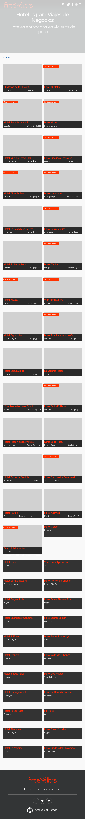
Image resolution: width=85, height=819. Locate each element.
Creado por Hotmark (42, 810)
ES (78, 4)
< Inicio (6, 57)
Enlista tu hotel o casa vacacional (42, 789)
